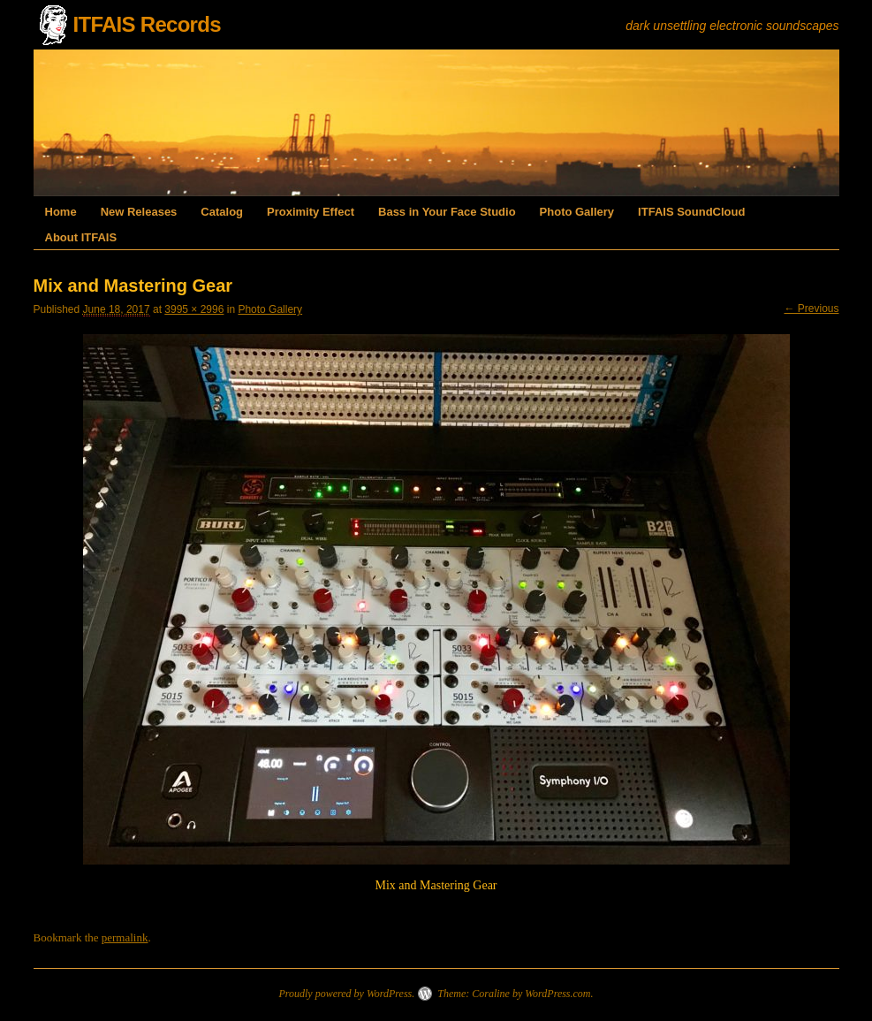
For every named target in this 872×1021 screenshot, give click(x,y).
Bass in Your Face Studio (447, 211)
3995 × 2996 (194, 309)
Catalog (222, 211)
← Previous (811, 308)
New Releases (139, 211)
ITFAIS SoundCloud (691, 211)
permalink (125, 937)
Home (61, 211)
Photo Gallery (577, 211)
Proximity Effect (310, 211)
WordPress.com (557, 993)
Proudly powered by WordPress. (346, 993)
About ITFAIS (81, 237)
